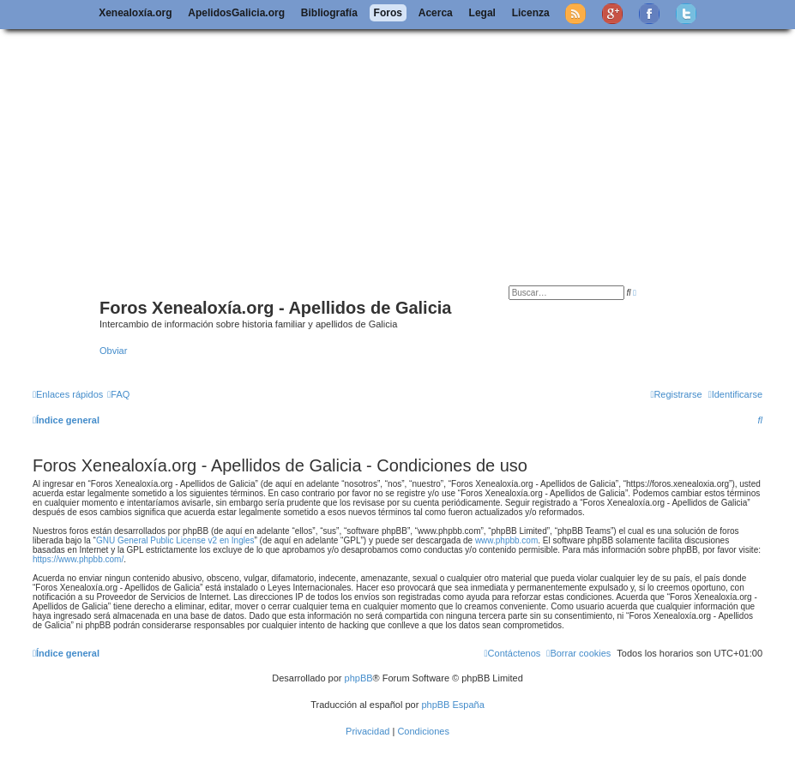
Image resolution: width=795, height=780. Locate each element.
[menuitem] (118, 394)
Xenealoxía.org (135, 13)
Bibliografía (329, 13)
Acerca (436, 13)
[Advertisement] (411, 157)
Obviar (113, 350)
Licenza (531, 13)
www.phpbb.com (506, 540)
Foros (388, 13)
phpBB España (452, 704)
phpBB (359, 678)
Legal (482, 13)
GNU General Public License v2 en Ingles (175, 540)
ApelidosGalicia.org (236, 13)
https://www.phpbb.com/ (78, 559)
